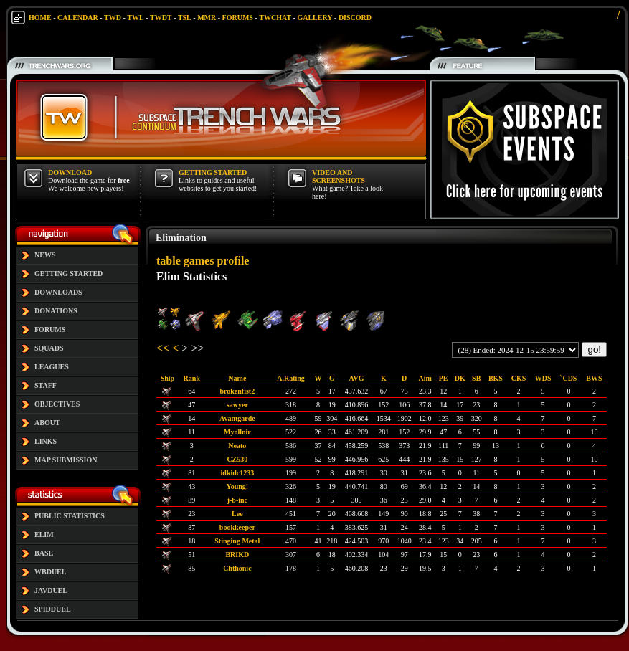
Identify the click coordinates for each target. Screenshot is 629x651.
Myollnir (237, 432)
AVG (356, 378)
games (199, 261)
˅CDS (568, 378)
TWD (112, 18)
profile (233, 261)
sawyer (237, 405)
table (168, 261)
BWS (594, 378)
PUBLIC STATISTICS (69, 516)
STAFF (45, 385)
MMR (206, 18)
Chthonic (237, 568)
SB (476, 378)
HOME (40, 18)
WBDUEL (50, 572)
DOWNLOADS (58, 292)
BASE (43, 553)
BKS (495, 378)
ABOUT (47, 423)
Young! (238, 486)
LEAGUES (51, 367)
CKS (518, 378)
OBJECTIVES (57, 404)
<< (162, 348)
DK (460, 378)
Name (237, 378)
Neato (237, 446)
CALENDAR (77, 18)
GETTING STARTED (68, 273)
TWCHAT (275, 18)
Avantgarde (237, 418)
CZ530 (237, 459)
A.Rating (291, 378)
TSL (184, 18)
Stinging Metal (237, 541)
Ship (167, 378)
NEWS (44, 255)
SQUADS (49, 348)
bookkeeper (237, 527)
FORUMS (237, 18)
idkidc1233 (238, 473)
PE (443, 378)
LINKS (45, 441)
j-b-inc (237, 500)
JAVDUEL (50, 590)
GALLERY (314, 18)
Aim (425, 378)
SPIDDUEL (52, 609)
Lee (237, 514)
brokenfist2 (237, 391)
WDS (543, 378)
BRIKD (237, 555)
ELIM (44, 534)
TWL (135, 18)
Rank (192, 378)
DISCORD (355, 18)
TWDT (161, 18)
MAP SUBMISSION (66, 460)
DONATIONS (55, 311)
